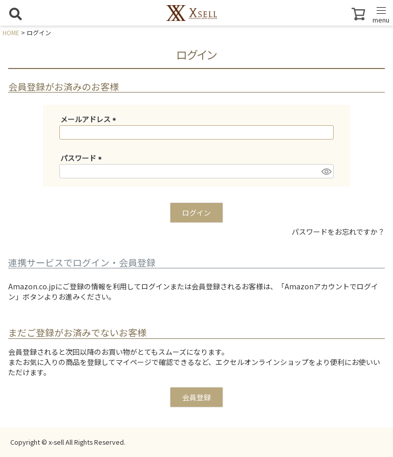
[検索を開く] (15, 14)
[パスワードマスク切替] (326, 171)
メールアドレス (89, 119)
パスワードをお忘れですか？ (338, 231)
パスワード (82, 158)
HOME (11, 32)
